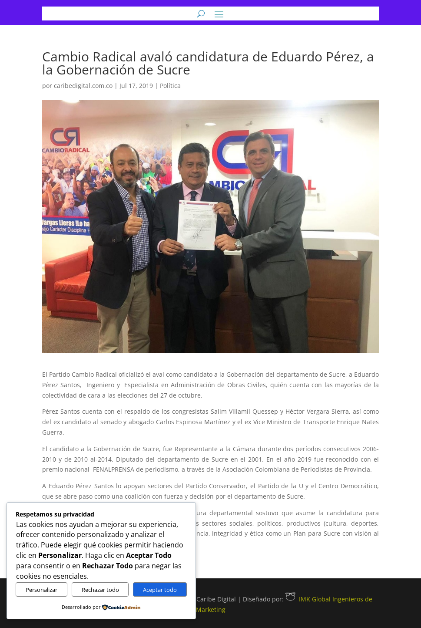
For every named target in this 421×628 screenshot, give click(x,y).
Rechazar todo (100, 590)
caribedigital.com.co (83, 85)
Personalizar (41, 590)
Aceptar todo (160, 590)
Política (170, 85)
